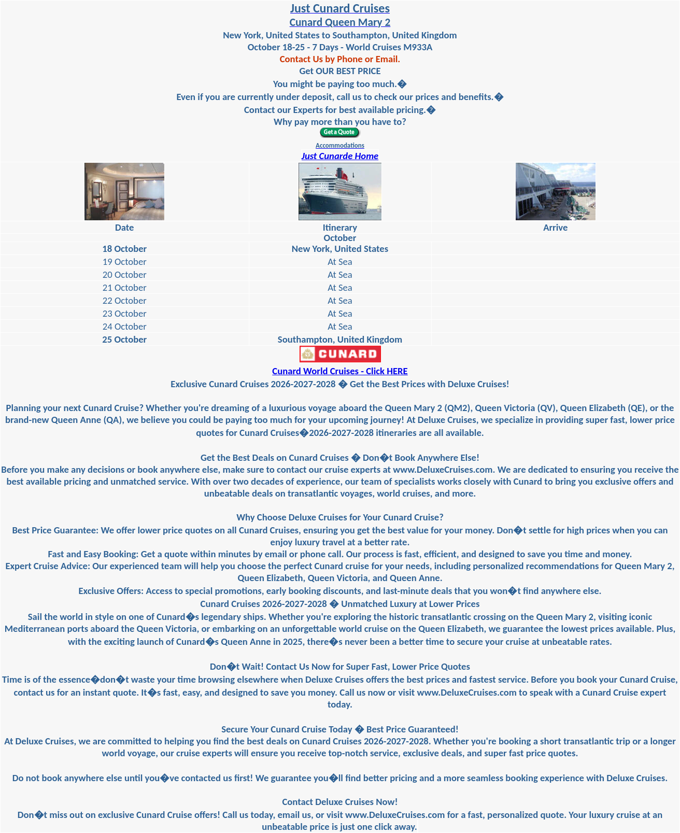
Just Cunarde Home (340, 156)
